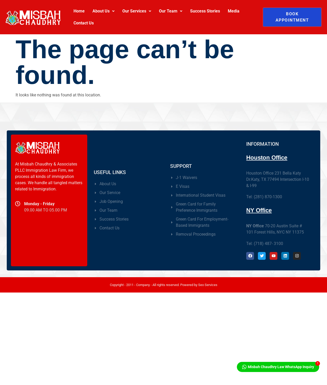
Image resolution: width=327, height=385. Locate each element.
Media (233, 11)
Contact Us (84, 23)
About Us (103, 11)
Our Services (136, 11)
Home (79, 11)
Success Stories (205, 11)
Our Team (170, 11)
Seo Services (207, 285)
